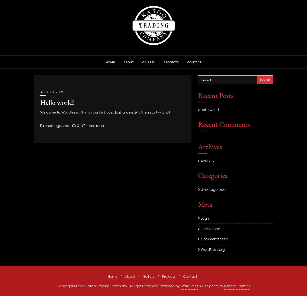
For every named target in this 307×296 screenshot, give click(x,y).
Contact (190, 276)
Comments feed (214, 239)
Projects (168, 276)
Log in (205, 218)
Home (112, 276)
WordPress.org (213, 249)
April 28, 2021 (51, 92)
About (130, 276)
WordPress (189, 286)
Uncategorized (54, 125)
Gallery (149, 276)
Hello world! (57, 102)
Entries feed (210, 228)
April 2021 (208, 161)
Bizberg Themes (237, 286)
